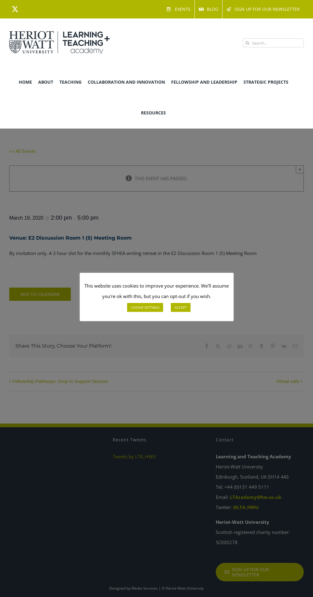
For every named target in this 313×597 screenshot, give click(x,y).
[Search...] (273, 42)
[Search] (247, 42)
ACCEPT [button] (181, 307)
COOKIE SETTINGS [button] (145, 307)
